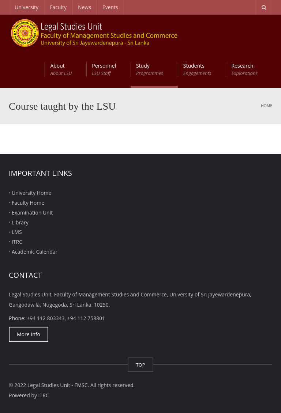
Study (149, 69)
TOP (140, 364)
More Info (28, 334)
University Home (31, 192)
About (61, 69)
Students (197, 69)
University (26, 7)
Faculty (58, 7)
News (84, 7)
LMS (17, 231)
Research (244, 69)
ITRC (17, 241)
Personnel (104, 69)
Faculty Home (28, 202)
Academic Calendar (34, 251)
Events (110, 7)
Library (20, 222)
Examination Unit (32, 212)
